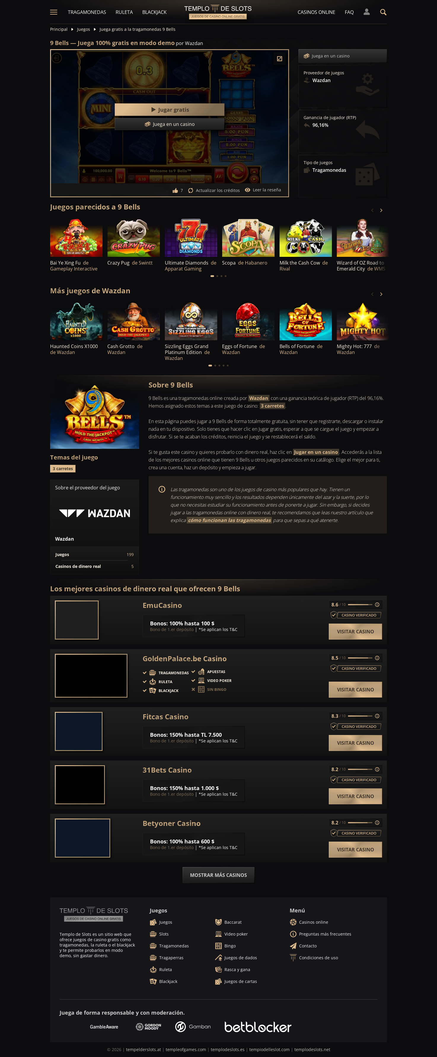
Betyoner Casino (172, 823)
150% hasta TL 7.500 (195, 734)
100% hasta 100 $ (191, 623)
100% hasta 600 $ (191, 841)
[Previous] (372, 210)
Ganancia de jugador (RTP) (330, 117)
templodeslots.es (228, 1049)
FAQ (349, 12)
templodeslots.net (312, 1049)
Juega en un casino (327, 56)
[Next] (381, 210)
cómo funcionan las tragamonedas (229, 520)
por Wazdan (189, 43)
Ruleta (124, 12)
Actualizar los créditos (214, 190)
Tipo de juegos (318, 162)
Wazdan (258, 398)
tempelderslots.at (143, 1049)
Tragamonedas (87, 12)
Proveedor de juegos (324, 73)
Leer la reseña (263, 190)
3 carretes (272, 406)
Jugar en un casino (316, 452)
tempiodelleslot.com (269, 1049)
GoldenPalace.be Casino (185, 658)
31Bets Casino (167, 770)
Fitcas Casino (166, 716)
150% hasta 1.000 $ (194, 788)
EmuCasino (162, 605)
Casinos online (316, 12)
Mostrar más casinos (218, 875)
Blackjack (154, 12)
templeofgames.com (186, 1049)
